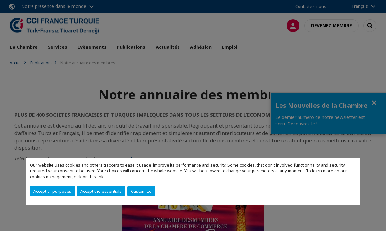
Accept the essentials (101, 191)
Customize (141, 191)
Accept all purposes (52, 191)
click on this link (89, 177)
